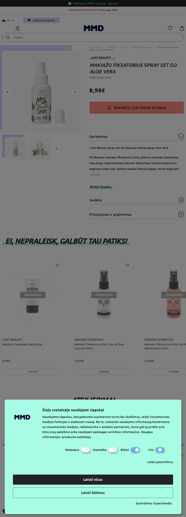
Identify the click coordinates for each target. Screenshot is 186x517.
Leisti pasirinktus (160, 462)
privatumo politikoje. (77, 437)
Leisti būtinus (93, 493)
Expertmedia (162, 503)
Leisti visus (93, 479)
